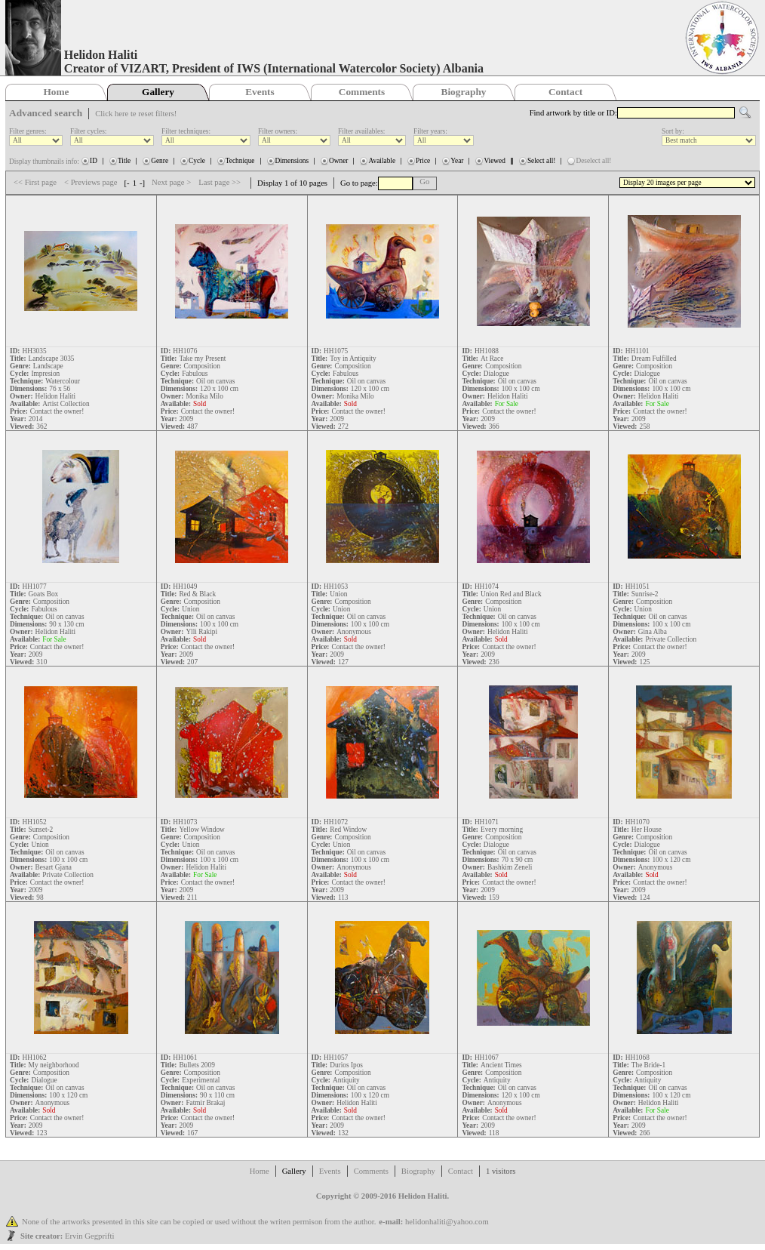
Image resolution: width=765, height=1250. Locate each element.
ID (93, 161)
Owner (338, 161)
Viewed (494, 161)
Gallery (158, 91)
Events (260, 91)
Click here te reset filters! (136, 113)
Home (56, 91)
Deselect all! (593, 161)
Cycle (197, 161)
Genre (159, 161)
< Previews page (91, 182)
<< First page (35, 182)
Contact (565, 91)
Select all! (541, 161)
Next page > (171, 182)
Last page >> (219, 182)
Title (124, 161)
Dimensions (292, 161)
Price (423, 161)
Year (456, 161)
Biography (464, 91)
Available (381, 161)
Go (424, 181)
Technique (240, 161)
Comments (362, 91)
